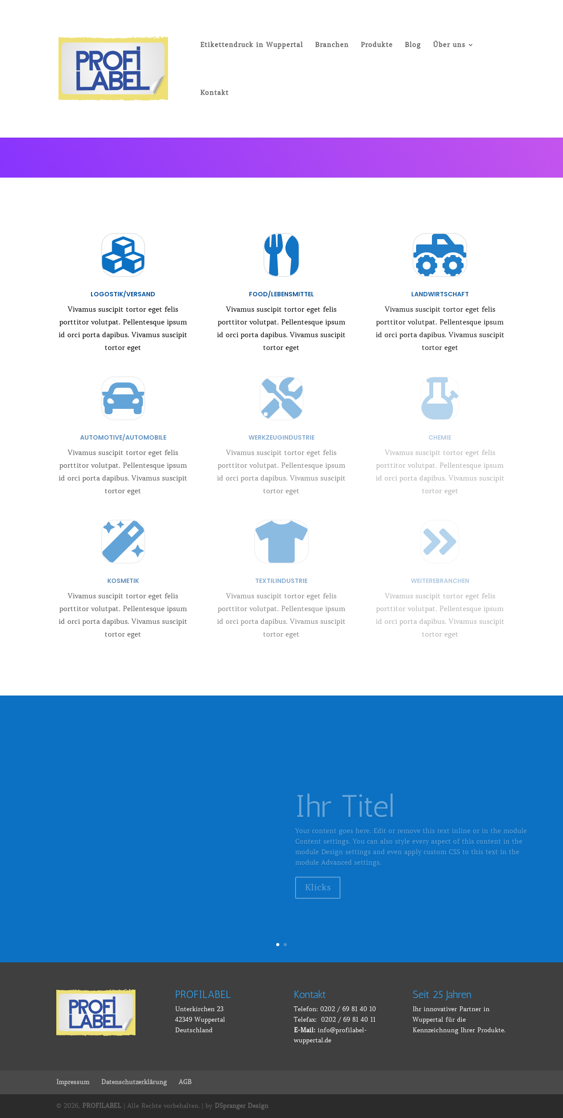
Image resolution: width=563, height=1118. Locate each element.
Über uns (449, 45)
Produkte (377, 45)
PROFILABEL (101, 1106)
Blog (413, 45)
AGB (185, 1082)
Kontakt (214, 93)
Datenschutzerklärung (134, 1082)
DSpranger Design (241, 1106)
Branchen (332, 45)
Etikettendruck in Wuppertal (251, 45)
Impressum (72, 1082)
